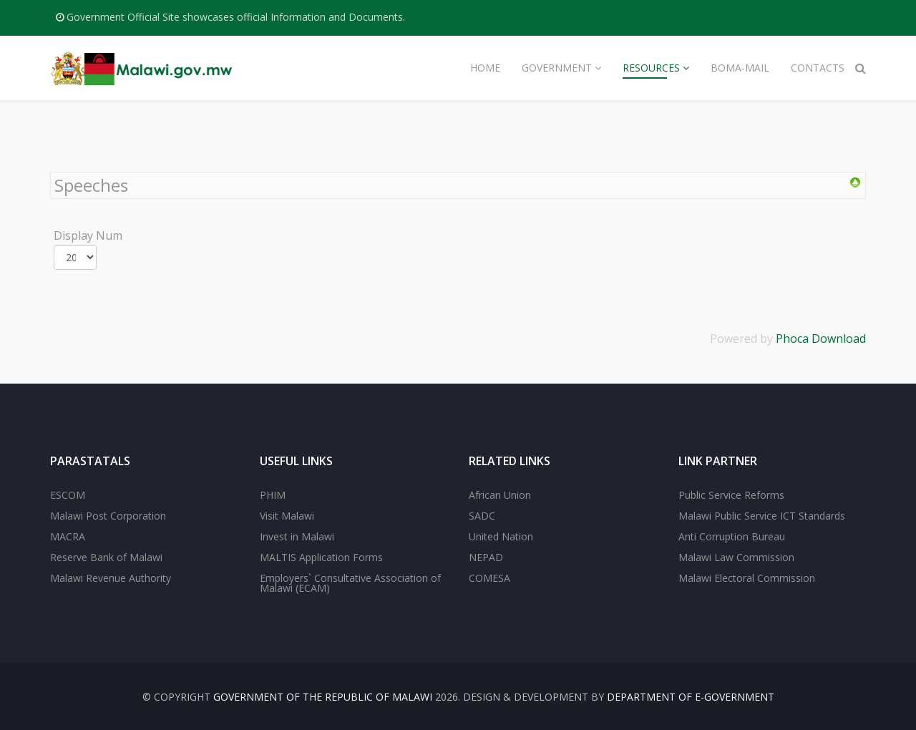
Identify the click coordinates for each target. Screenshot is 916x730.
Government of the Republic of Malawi (322, 697)
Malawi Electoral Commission (746, 578)
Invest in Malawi (297, 536)
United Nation (501, 536)
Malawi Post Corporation (108, 515)
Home (485, 67)
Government (557, 67)
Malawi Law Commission (736, 557)
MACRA (67, 536)
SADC (482, 515)
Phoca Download (821, 338)
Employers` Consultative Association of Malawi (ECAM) (350, 583)
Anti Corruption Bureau (731, 536)
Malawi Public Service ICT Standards (761, 515)
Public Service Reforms (731, 495)
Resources (651, 67)
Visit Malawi (287, 515)
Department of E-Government (690, 697)
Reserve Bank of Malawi (106, 557)
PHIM (273, 495)
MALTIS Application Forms (321, 557)
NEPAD (486, 557)
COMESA (489, 578)
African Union (500, 495)
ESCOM (67, 495)
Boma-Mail (740, 67)
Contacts (817, 67)
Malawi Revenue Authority (110, 578)
